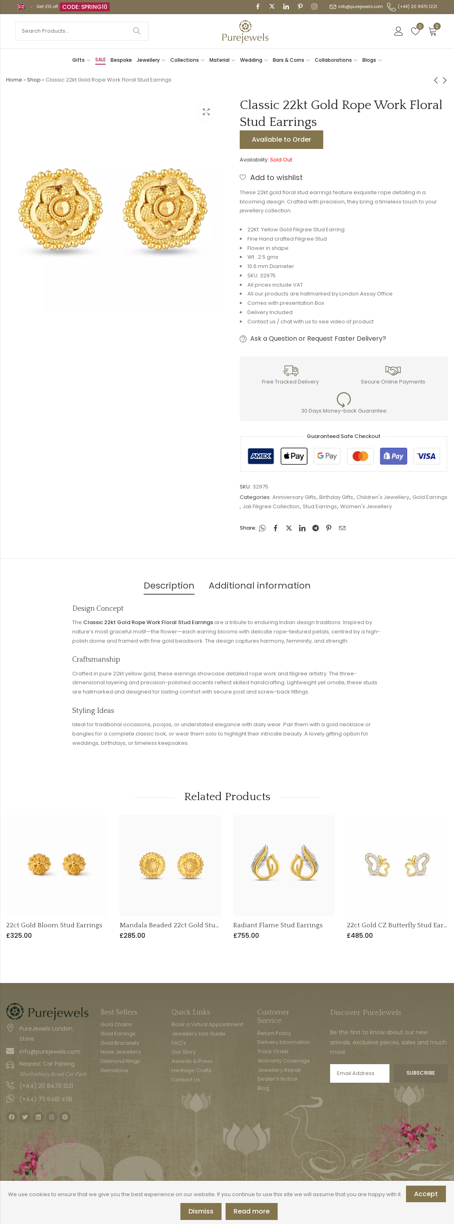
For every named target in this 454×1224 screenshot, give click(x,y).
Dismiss (200, 1211)
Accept (426, 1194)
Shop (34, 80)
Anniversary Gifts (294, 497)
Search (137, 31)
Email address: (359, 1073)
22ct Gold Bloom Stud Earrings (54, 925)
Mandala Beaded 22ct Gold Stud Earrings (183, 925)
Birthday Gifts (336, 497)
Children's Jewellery (382, 497)
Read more (252, 1211)
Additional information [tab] (260, 585)
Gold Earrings (430, 497)
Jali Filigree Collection (271, 506)
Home (14, 80)
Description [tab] (169, 585)
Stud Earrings (320, 506)
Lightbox (206, 111)
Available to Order (281, 139)
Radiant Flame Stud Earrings (277, 925)
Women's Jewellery (366, 506)
